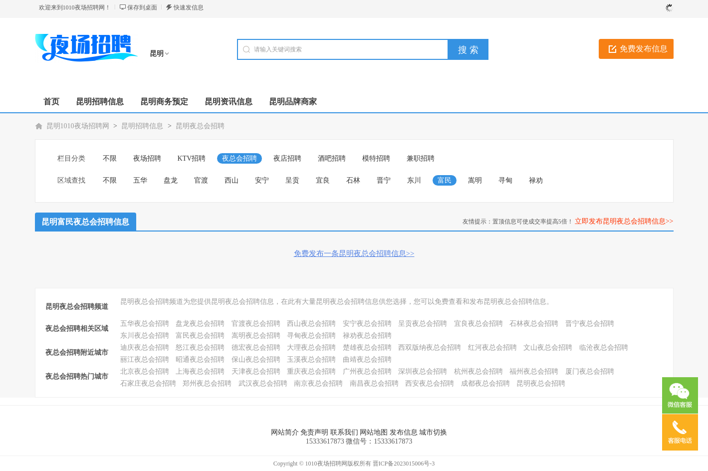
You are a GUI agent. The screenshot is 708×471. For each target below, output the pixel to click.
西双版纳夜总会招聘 (429, 347)
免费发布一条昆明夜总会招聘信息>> (354, 253)
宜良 (323, 180)
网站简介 (285, 432)
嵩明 (475, 180)
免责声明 (314, 432)
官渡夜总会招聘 (256, 323)
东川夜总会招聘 (144, 335)
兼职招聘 (421, 158)
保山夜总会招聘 (256, 359)
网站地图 (374, 432)
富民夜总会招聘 (200, 335)
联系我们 (344, 432)
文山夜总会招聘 (547, 347)
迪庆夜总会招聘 (144, 347)
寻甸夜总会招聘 (311, 335)
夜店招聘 (287, 158)
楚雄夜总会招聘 (367, 347)
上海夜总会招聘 (200, 371)
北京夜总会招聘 (144, 371)
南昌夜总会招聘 (374, 383)
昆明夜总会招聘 (200, 126)
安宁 (262, 180)
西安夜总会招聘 (429, 383)
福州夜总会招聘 (533, 371)
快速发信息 (189, 7)
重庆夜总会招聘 (311, 371)
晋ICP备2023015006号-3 (404, 463)
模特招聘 (376, 158)
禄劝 (536, 180)
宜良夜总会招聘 (478, 323)
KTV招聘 (192, 158)
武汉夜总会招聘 (262, 383)
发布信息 (404, 432)
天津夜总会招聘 (256, 371)
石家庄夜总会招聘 (148, 383)
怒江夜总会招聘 (200, 347)
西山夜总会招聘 (311, 323)
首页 (51, 101)
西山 (231, 180)
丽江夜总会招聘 (144, 359)
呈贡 (292, 180)
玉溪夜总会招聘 (311, 359)
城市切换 (433, 432)
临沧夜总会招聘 (603, 347)
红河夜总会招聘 (492, 347)
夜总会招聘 (239, 158)
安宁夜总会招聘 (367, 323)
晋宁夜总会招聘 (589, 323)
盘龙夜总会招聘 (200, 323)
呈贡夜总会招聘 (422, 323)
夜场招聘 (147, 158)
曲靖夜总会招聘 (367, 359)
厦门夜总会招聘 (589, 371)
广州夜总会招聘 (367, 371)
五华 (140, 180)
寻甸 (505, 180)
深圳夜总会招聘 (422, 371)
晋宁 (384, 180)
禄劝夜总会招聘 (367, 335)
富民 (445, 180)
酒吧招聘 (332, 158)
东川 (414, 180)
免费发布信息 (644, 48)
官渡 (201, 180)
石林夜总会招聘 (533, 323)
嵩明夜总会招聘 (256, 335)
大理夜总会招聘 (311, 347)
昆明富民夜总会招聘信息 (85, 222)
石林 (353, 180)
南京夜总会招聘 (318, 383)
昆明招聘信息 (142, 126)
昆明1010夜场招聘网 (77, 126)
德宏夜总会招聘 (256, 347)
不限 (110, 158)
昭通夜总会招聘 (200, 359)
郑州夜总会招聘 (207, 383)
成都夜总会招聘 (485, 383)
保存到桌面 (142, 7)
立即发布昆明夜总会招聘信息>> (624, 221)
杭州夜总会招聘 (478, 371)
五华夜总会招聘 (144, 323)
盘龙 (171, 180)
